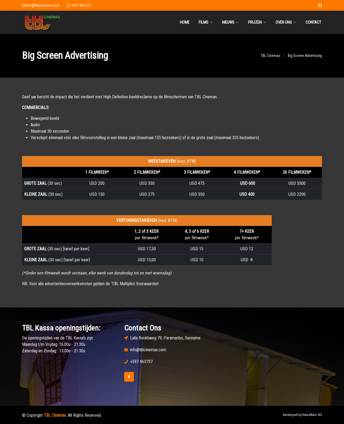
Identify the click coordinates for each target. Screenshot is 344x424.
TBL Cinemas (270, 58)
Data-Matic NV (312, 415)
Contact (313, 22)
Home (184, 22)
